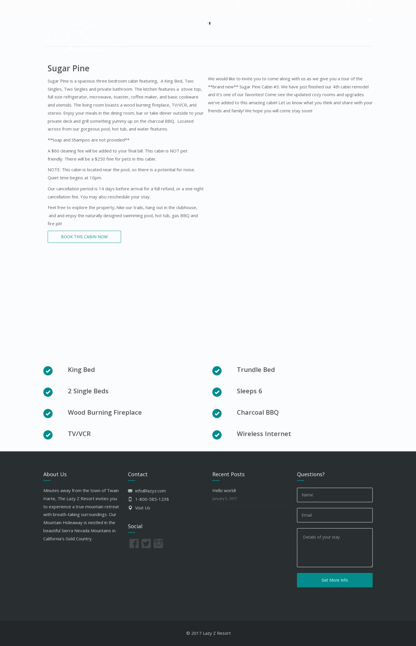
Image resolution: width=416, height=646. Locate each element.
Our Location (272, 71)
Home (105, 71)
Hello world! (224, 490)
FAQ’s (299, 71)
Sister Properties (352, 71)
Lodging (127, 71)
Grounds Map (214, 71)
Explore (243, 71)
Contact (320, 71)
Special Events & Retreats (169, 71)
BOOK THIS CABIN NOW (84, 236)
